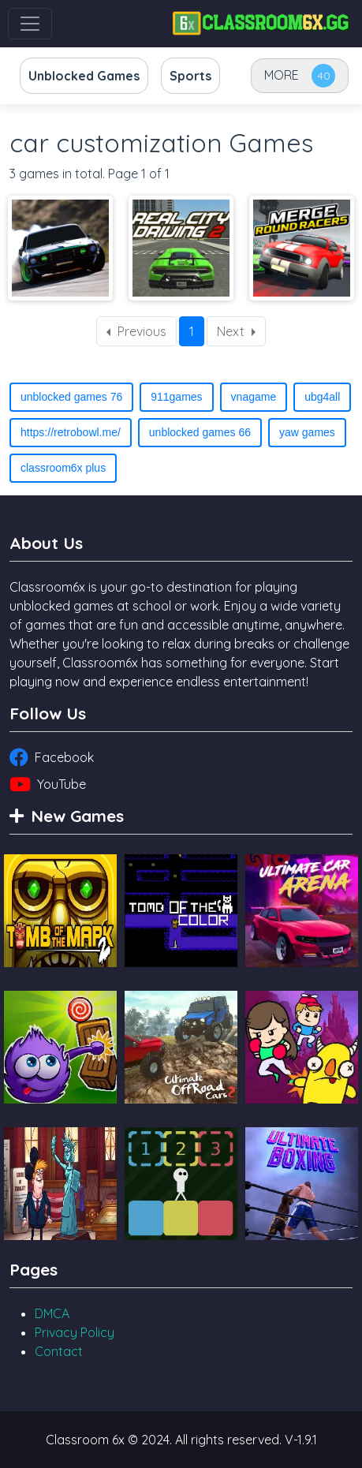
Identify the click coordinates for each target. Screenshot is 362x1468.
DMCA (52, 1313)
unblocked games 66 (200, 432)
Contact (59, 1351)
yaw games (307, 432)
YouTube (47, 784)
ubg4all (322, 396)
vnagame (254, 396)
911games (176, 396)
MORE (281, 75)
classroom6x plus (63, 467)
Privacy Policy (74, 1332)
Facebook (51, 757)
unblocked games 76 (71, 396)
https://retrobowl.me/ (71, 432)
